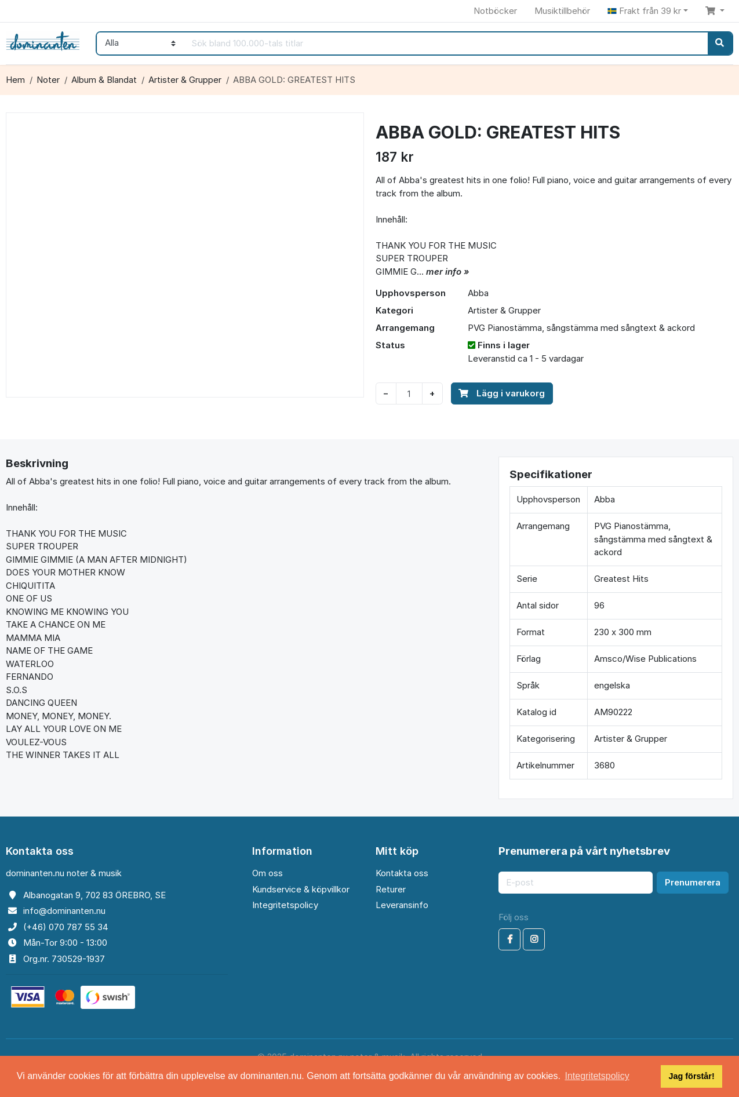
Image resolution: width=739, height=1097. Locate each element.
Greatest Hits (621, 578)
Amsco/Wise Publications (645, 658)
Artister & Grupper (184, 79)
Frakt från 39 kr (644, 10)
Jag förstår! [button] (692, 1076)
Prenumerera (692, 882)
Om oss (267, 873)
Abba (478, 292)
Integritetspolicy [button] (597, 1076)
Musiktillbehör (562, 10)
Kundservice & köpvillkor (301, 889)
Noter (48, 79)
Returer (391, 889)
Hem (15, 79)
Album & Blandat (104, 79)
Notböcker (495, 10)
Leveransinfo (402, 904)
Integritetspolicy (285, 904)
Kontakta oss (402, 873)
